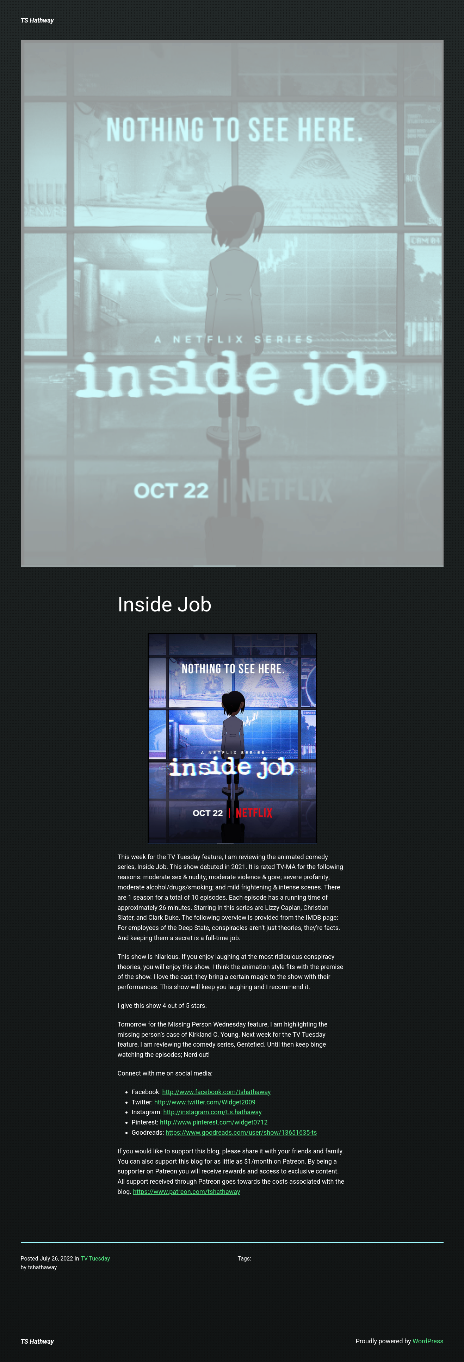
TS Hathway (37, 20)
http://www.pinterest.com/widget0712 (214, 1122)
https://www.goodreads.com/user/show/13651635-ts (241, 1132)
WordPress (428, 1341)
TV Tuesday (95, 1258)
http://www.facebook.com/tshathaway (216, 1092)
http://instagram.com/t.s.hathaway (212, 1112)
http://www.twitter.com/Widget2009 (205, 1102)
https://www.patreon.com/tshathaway (186, 1191)
